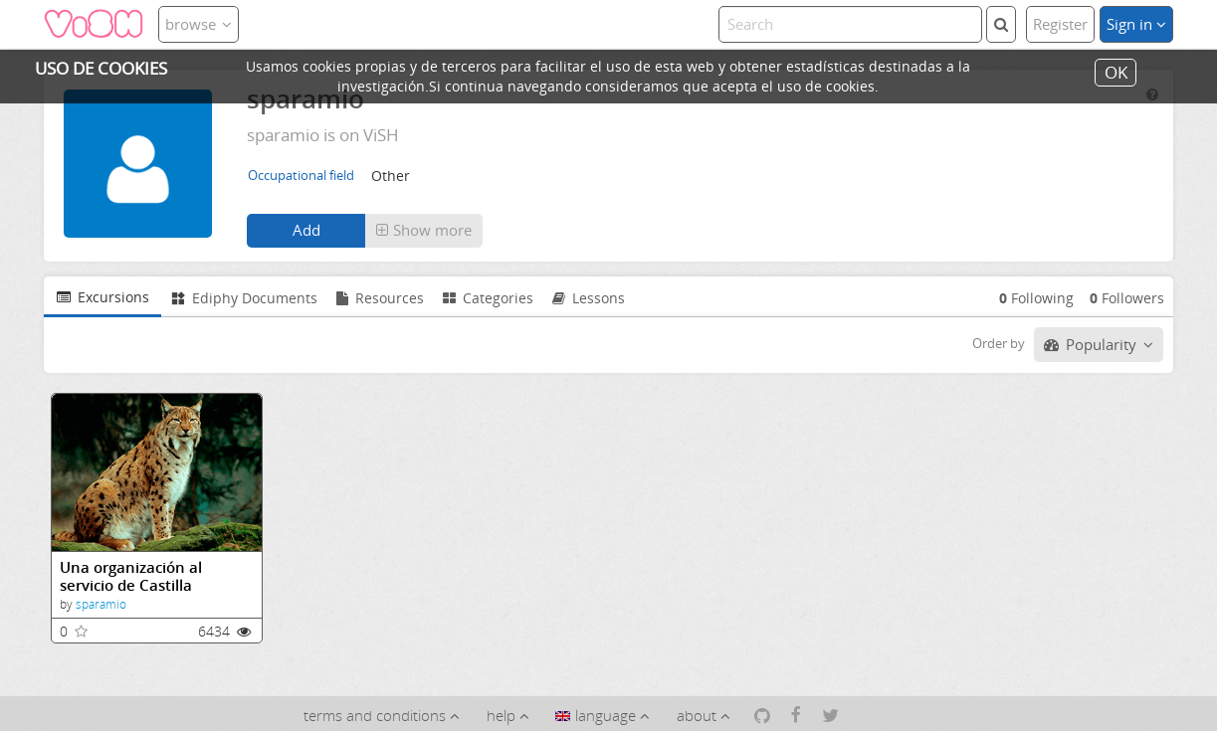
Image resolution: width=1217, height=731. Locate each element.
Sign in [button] (1136, 24)
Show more (424, 230)
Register (1060, 24)
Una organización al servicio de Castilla (131, 576)
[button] (424, 231)
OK (1116, 72)
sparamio (101, 604)
